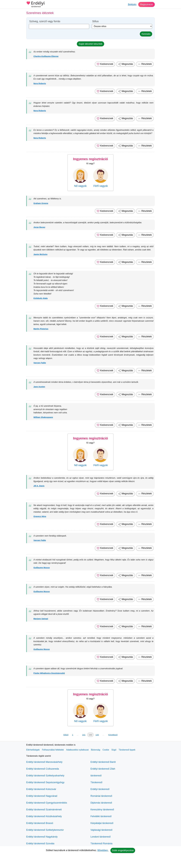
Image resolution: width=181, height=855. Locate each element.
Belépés (131, 4)
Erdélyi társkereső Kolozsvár (41, 789)
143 (97, 735)
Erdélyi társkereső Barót (103, 762)
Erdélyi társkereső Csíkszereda (42, 768)
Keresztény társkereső (102, 809)
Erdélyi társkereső (100, 789)
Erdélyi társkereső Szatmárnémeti (44, 809)
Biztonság (95, 750)
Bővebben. (102, 850)
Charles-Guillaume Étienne (45, 56)
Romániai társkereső (101, 796)
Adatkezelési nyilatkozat (77, 750)
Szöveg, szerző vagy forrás (44, 21)
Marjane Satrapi (40, 619)
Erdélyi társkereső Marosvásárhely (44, 762)
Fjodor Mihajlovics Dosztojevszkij (49, 673)
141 (83, 735)
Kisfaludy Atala (40, 298)
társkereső (96, 775)
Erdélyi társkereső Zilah (103, 768)
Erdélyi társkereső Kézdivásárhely (44, 816)
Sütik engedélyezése (123, 850)
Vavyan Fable (39, 363)
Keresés (146, 34)
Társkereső (96, 782)
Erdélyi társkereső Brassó (39, 823)
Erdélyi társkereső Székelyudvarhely (45, 775)
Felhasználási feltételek (53, 750)
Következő (113, 735)
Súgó (113, 750)
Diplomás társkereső (101, 802)
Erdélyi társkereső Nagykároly (42, 836)
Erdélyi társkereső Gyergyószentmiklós (46, 802)
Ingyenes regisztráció (90, 159)
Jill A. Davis (38, 486)
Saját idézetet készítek (90, 44)
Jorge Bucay (39, 227)
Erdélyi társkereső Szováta (40, 843)
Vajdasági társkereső (101, 830)
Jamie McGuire (40, 254)
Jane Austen (39, 387)
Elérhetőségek (33, 750)
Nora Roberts (39, 83)
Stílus (95, 21)
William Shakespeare (43, 417)
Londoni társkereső (101, 836)
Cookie (106, 750)
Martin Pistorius (40, 329)
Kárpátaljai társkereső (102, 823)
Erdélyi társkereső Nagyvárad (41, 796)
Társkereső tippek (127, 750)
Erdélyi (35, 4)
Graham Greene (40, 203)
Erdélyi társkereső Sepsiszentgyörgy (45, 782)
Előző (65, 735)
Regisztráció (146, 4)
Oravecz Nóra (39, 516)
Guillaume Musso (41, 567)
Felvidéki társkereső (101, 816)
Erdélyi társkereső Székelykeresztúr (45, 830)
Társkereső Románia (101, 843)
